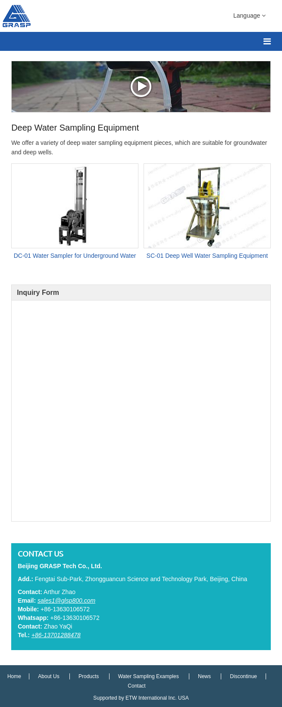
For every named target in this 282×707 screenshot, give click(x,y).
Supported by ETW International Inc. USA (140, 698)
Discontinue (243, 676)
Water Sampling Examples (148, 676)
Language (249, 15)
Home (14, 676)
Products (89, 676)
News (205, 676)
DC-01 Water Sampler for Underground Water (75, 255)
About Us (49, 676)
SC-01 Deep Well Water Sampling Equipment (207, 255)
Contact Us (40, 553)
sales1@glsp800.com (66, 600)
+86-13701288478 (56, 635)
